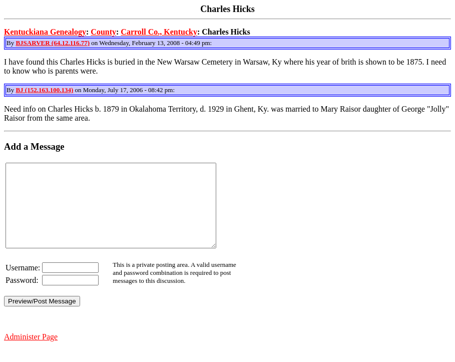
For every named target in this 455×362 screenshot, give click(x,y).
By (11, 43)
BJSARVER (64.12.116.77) (53, 43)
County (103, 32)
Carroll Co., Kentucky (159, 32)
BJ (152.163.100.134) (44, 90)
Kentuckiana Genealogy (45, 32)
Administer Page (31, 353)
